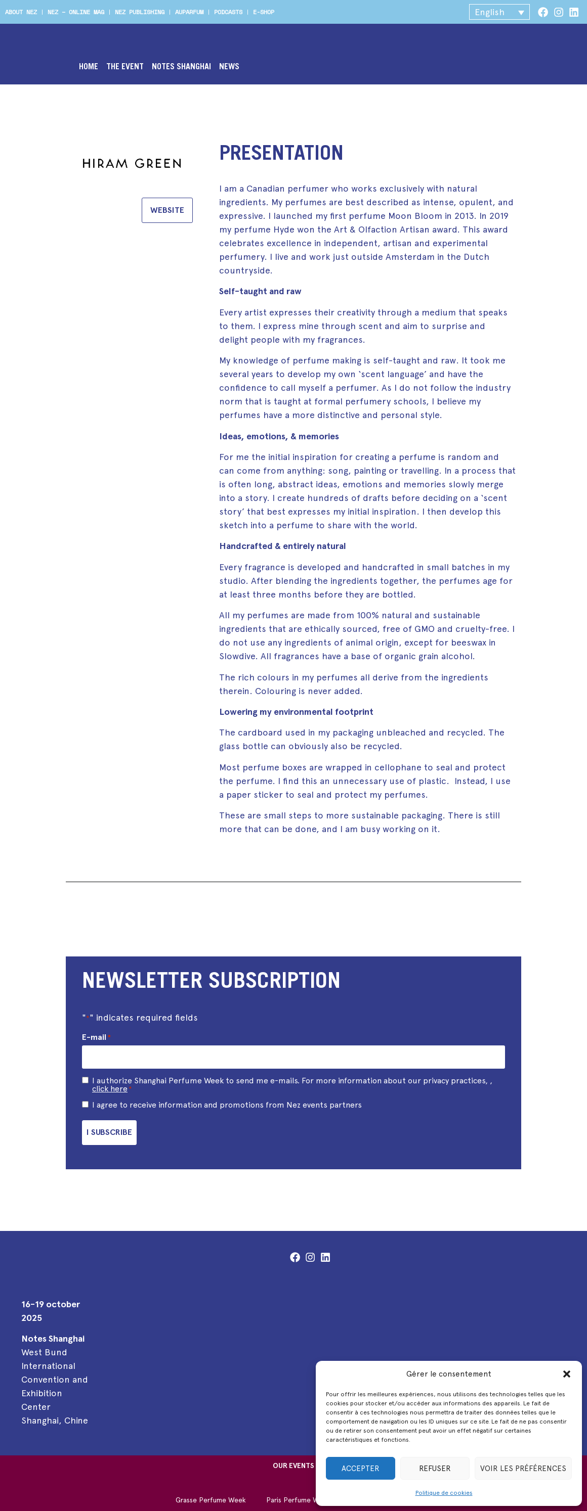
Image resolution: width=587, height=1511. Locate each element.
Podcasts (228, 12)
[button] (567, 1374)
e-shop (263, 12)
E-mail (96, 1037)
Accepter (361, 1468)
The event (125, 67)
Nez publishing (139, 12)
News (229, 67)
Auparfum (189, 12)
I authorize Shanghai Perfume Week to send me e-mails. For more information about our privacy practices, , (292, 1081)
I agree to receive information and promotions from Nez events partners (227, 1101)
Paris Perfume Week (298, 1493)
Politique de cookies (444, 1492)
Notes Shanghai (181, 67)
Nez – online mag (76, 12)
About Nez (21, 12)
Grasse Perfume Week (211, 1493)
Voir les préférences (523, 1468)
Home (88, 67)
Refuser (435, 1468)
